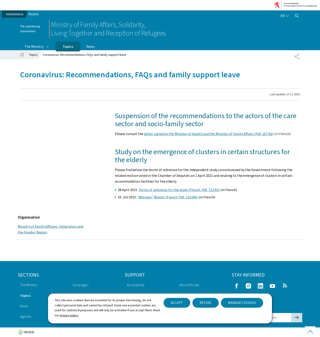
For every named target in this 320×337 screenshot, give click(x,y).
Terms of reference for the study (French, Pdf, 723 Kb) (179, 189)
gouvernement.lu (14, 14)
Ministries (33, 14)
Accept (177, 302)
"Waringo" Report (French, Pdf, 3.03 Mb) (167, 197)
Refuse (206, 302)
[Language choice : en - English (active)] (284, 15)
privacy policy (69, 315)
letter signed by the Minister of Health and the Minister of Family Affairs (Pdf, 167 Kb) (209, 134)
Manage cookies (242, 302)
